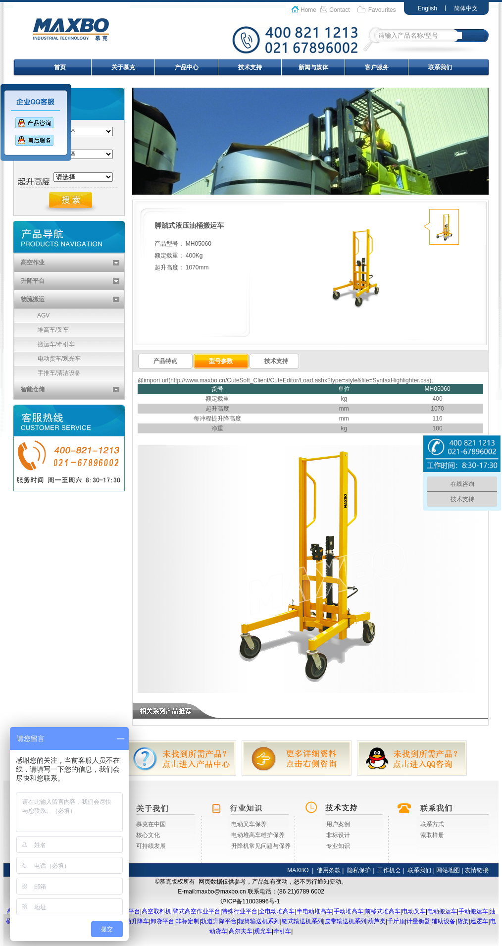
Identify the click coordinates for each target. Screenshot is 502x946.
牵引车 (282, 931)
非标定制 (188, 921)
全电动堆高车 (277, 911)
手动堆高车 (348, 911)
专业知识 (338, 845)
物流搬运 (33, 299)
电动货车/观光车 (47, 358)
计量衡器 (418, 921)
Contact (339, 9)
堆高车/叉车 (41, 329)
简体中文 (466, 8)
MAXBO (297, 870)
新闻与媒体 (313, 67)
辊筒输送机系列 (259, 921)
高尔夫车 (240, 931)
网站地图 (448, 870)
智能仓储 (33, 389)
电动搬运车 (442, 911)
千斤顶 (396, 921)
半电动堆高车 (314, 911)
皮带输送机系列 (345, 921)
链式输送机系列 (302, 921)
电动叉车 (414, 911)
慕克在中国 (151, 824)
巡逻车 (479, 921)
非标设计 (338, 835)
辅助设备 (443, 921)
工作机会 (389, 870)
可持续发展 (151, 845)
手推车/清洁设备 (47, 372)
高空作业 (33, 262)
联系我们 (440, 67)
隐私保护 (359, 870)
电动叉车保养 (249, 824)
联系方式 (432, 824)
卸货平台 (162, 921)
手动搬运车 (473, 911)
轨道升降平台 (219, 921)
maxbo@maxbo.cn (221, 891)
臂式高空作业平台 (196, 911)
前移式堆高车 (383, 911)
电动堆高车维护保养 (258, 835)
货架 (463, 921)
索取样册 (432, 835)
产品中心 (187, 67)
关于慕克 (123, 67)
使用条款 (329, 870)
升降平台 (33, 280)
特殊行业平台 (239, 911)
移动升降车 (134, 921)
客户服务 (377, 67)
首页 (60, 67)
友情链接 (477, 870)
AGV (32, 315)
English (427, 8)
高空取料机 (156, 911)
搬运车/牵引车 (44, 344)
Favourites (382, 9)
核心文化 (148, 835)
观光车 (263, 931)
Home (308, 9)
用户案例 (338, 824)
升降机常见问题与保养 (261, 845)
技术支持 (250, 67)
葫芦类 (377, 921)
